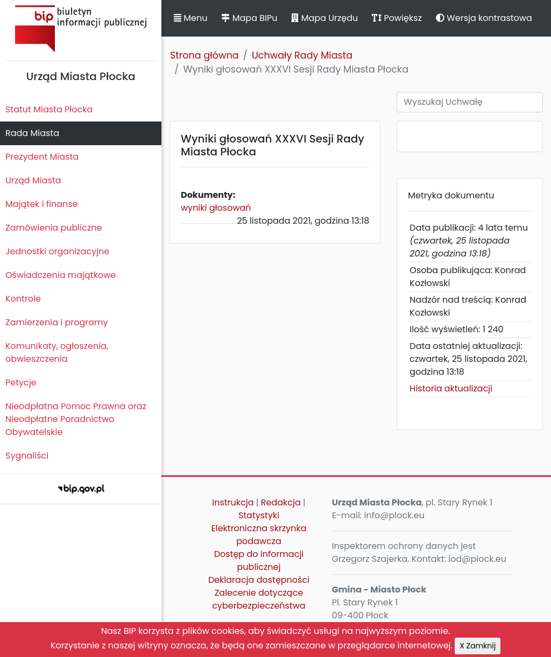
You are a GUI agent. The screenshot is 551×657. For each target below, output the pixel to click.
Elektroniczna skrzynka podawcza (259, 534)
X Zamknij (478, 645)
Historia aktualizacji (450, 388)
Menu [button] (190, 18)
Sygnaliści (26, 455)
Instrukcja (232, 502)
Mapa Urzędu (324, 18)
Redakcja (281, 502)
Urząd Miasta (33, 180)
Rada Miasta (32, 133)
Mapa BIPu (249, 18)
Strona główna (204, 55)
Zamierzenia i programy (56, 322)
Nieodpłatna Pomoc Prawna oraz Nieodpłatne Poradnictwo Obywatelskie (75, 419)
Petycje (21, 382)
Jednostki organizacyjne (57, 251)
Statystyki (258, 515)
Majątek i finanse (41, 204)
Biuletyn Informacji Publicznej (80, 28)
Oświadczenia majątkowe (60, 275)
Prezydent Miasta (42, 157)
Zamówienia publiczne (53, 228)
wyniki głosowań (216, 208)
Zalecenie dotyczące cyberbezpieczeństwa (258, 599)
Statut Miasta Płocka (49, 109)
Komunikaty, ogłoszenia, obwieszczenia (56, 352)
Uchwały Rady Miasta (302, 55)
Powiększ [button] (397, 18)
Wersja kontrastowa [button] (484, 18)
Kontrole (23, 298)
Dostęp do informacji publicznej (259, 560)
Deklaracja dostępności (258, 580)
